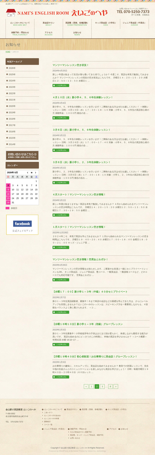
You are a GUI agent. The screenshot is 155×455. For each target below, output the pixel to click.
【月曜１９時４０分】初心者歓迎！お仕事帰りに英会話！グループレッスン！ (95, 356)
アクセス (113, 429)
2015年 (12, 138)
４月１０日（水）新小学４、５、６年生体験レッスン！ (83, 97)
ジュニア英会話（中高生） (55, 429)
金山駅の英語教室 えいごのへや (74, 448)
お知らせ (124, 429)
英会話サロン (72, 409)
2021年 (12, 100)
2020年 (12, 106)
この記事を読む (61, 85)
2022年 (12, 93)
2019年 (12, 112)
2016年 (12, 131)
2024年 (12, 80)
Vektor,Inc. (92, 451)
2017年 (12, 125)
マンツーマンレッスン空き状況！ (71, 65)
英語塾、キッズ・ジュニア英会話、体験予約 (86, 435)
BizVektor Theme (78, 451)
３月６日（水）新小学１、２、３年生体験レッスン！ (82, 162)
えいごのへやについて (53, 409)
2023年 (12, 87)
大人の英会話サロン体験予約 (81, 432)
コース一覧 (48, 424)
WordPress (63, 451)
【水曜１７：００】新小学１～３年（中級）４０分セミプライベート (90, 291)
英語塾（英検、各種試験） (93, 409)
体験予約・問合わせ (78, 429)
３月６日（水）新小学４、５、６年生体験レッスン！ (82, 130)
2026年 (12, 68)
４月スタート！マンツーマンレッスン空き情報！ (79, 194)
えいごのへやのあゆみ (52, 415)
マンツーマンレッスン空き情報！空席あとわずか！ (80, 259)
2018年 (12, 119)
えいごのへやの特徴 (51, 418)
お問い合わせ (75, 438)
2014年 (12, 144)
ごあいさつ (48, 412)
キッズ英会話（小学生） (118, 409)
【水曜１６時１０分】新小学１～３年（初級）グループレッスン (88, 324)
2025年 (12, 74)
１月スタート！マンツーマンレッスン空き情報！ (79, 227)
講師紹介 (47, 421)
